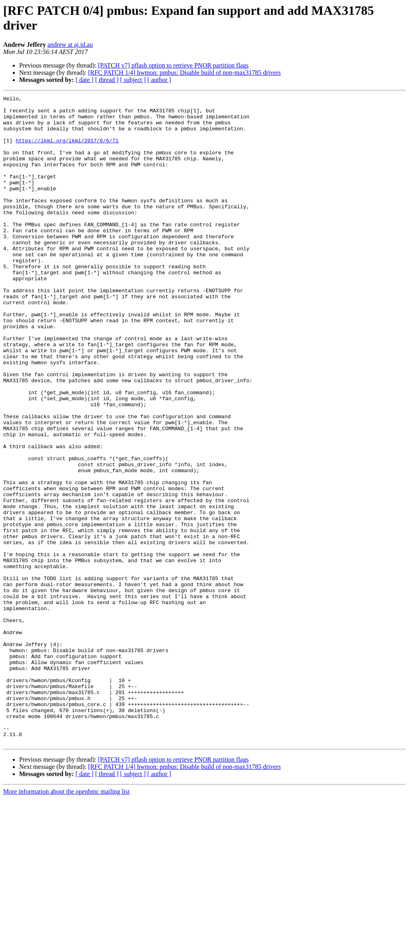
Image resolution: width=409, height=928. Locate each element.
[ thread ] (107, 79)
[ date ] (84, 79)
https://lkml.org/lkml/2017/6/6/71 (67, 150)
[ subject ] (133, 79)
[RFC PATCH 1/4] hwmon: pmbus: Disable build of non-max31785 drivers (184, 72)
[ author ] (159, 79)
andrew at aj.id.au (70, 44)
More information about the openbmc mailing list (66, 921)
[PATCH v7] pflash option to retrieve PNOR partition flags (173, 65)
